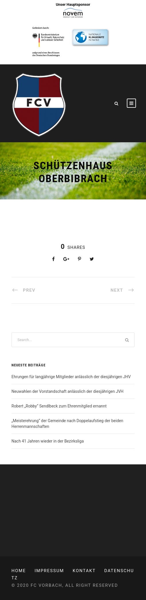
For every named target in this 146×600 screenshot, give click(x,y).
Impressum (49, 570)
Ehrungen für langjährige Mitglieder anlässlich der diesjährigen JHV (71, 376)
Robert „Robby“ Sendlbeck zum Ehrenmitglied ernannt (58, 406)
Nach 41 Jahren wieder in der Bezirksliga (47, 441)
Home (18, 570)
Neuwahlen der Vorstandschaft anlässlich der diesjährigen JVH (67, 391)
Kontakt (84, 570)
